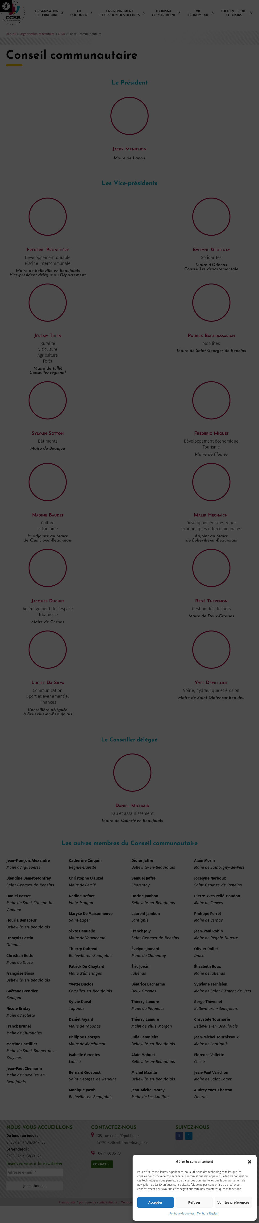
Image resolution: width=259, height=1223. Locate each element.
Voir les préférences (233, 1202)
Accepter (155, 1202)
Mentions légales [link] (207, 1213)
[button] (249, 1162)
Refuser (194, 1202)
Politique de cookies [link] (182, 1213)
